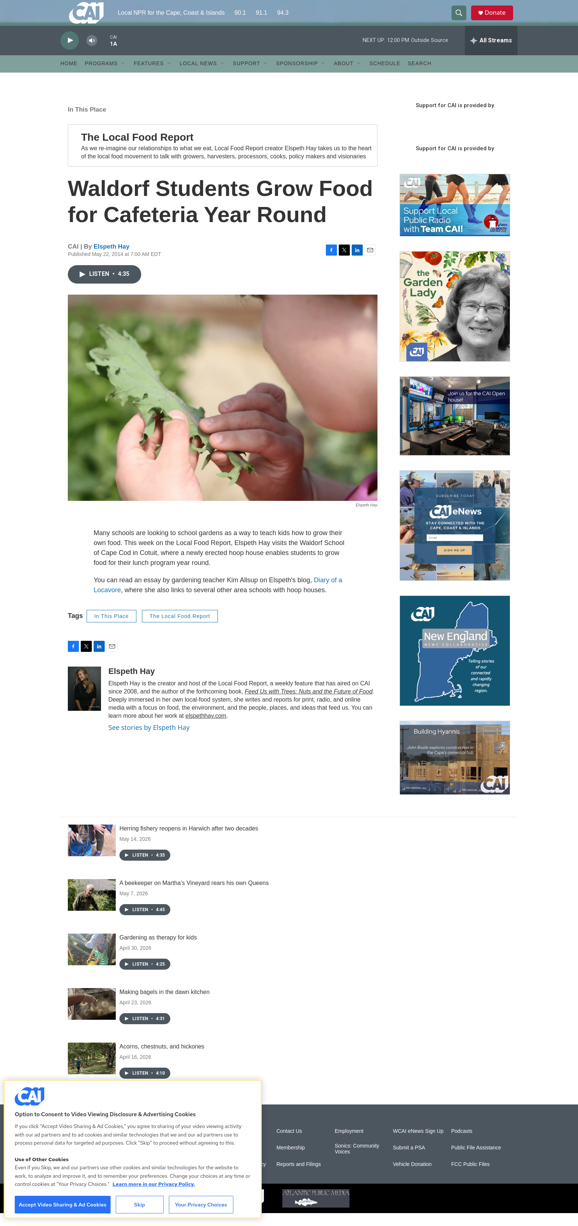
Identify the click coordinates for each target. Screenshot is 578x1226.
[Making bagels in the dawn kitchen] (92, 1017)
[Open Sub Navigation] (123, 77)
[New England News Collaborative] (455, 664)
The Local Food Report (180, 629)
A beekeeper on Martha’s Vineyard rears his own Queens (194, 896)
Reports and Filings (298, 1177)
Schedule (384, 77)
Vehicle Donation (412, 1177)
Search (419, 77)
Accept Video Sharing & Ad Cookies (63, 1204)
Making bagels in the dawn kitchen (164, 1005)
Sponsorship (297, 77)
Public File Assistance (476, 1160)
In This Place (87, 122)
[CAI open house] (455, 429)
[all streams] (491, 53)
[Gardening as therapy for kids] (92, 962)
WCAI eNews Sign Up (418, 1144)
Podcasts (462, 1144)
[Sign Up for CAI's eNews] (455, 538)
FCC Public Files (470, 1177)
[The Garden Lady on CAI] (455, 319)
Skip (139, 1204)
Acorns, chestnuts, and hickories (161, 1059)
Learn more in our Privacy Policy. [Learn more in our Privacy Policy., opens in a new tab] (153, 1184)
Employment (349, 1144)
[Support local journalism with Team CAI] (455, 218)
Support (246, 77)
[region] (133, 1149)
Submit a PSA (409, 1160)
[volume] (92, 53)
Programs (101, 77)
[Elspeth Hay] (84, 702)
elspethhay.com (205, 729)
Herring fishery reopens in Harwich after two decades (188, 841)
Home (68, 77)
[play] (70, 53)
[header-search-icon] (461, 19)
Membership (290, 1160)
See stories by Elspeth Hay (148, 740)
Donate (498, 19)
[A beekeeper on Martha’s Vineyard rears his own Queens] (92, 908)
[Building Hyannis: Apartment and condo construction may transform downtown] (455, 770)
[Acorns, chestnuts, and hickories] (92, 1071)
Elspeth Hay (111, 259)
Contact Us (289, 1144)
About (344, 77)
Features (149, 77)
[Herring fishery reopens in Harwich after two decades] (92, 853)
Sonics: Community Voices (357, 1161)
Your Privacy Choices (201, 1204)
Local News (198, 77)
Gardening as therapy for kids (158, 950)
